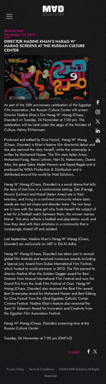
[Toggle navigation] (9, 16)
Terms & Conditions (41, 369)
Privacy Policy (15, 369)
